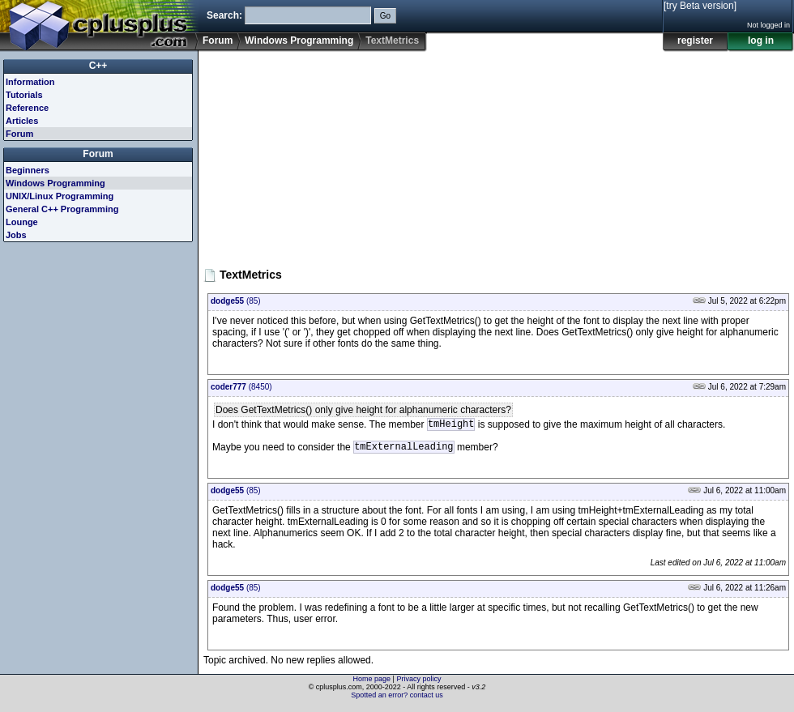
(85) (236, 300)
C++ (98, 65)
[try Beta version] (700, 5)
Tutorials (24, 95)
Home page (372, 684)
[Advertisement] (335, 153)
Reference (27, 108)
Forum (218, 40)
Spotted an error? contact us (397, 700)
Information (30, 82)
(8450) (241, 386)
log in (761, 40)
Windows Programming (299, 40)
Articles (22, 121)
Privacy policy (418, 684)
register (695, 40)
